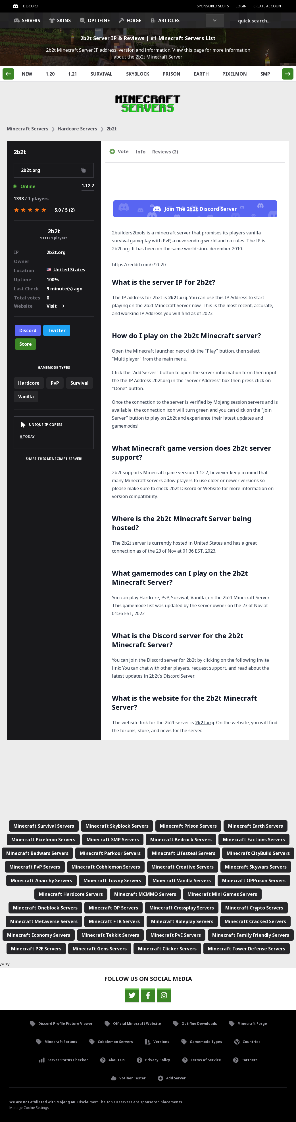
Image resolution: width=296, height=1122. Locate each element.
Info (140, 152)
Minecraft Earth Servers (255, 826)
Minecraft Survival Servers (43, 826)
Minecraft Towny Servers (112, 880)
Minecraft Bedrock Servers (181, 839)
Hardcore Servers (77, 129)
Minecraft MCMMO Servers (145, 894)
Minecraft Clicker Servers (167, 949)
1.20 (53, 73)
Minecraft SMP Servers (113, 839)
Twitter (57, 330)
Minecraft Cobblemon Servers (106, 867)
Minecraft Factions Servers (254, 839)
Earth (205, 73)
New (30, 73)
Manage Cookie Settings (29, 1107)
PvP (55, 383)
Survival (104, 73)
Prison (174, 73)
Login (241, 6)
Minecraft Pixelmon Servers (43, 839)
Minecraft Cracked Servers (255, 921)
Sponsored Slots (213, 6)
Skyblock (141, 73)
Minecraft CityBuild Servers (258, 853)
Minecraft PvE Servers (176, 935)
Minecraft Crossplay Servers (181, 908)
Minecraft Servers (27, 129)
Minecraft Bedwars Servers (37, 853)
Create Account (268, 6)
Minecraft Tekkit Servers (110, 935)
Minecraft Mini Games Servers (222, 894)
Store (25, 344)
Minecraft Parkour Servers (110, 853)
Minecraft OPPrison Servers (253, 880)
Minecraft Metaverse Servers (44, 921)
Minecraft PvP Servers (34, 867)
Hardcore (28, 383)
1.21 (76, 73)
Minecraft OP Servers (113, 908)
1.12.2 (88, 185)
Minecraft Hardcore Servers (71, 894)
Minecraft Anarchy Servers (41, 880)
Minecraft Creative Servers (182, 867)
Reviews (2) (165, 152)
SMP (268, 73)
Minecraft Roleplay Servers (182, 921)
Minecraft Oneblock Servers (45, 908)
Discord (27, 330)
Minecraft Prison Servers (188, 826)
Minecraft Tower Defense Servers (246, 949)
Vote (119, 151)
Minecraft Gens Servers (100, 949)
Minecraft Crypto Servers (254, 908)
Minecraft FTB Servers (114, 921)
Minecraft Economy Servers (38, 935)
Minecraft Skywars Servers (256, 867)
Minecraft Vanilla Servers (182, 880)
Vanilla (26, 397)
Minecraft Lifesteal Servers (183, 853)
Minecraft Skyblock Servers (117, 826)
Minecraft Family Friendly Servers (250, 935)
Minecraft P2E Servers (36, 949)
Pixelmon (238, 73)
